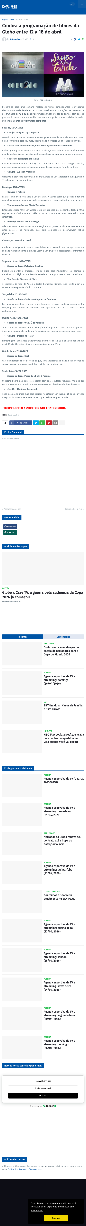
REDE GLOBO (22, 20)
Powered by (43, 1106)
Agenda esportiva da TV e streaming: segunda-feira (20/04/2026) (59, 1015)
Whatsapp (10, 532)
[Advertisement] (43, 1132)
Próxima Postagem (73, 509)
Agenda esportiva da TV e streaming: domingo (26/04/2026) (59, 680)
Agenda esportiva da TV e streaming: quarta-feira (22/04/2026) (59, 928)
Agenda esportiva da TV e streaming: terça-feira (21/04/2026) (59, 811)
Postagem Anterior (12, 509)
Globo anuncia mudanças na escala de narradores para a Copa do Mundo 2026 (61, 651)
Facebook (10, 526)
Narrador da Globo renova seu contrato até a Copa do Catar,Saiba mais (62, 840)
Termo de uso (35, 1169)
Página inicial (8, 20)
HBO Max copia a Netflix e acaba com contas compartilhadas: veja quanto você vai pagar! (64, 738)
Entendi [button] (56, 1218)
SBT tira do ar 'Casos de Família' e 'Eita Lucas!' (63, 707)
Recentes (23, 636)
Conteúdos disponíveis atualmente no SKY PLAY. (59, 896)
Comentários (63, 636)
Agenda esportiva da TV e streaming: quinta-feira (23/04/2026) (59, 869)
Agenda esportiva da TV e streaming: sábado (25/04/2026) (59, 957)
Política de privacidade (18, 1169)
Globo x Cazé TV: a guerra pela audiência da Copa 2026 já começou (42, 595)
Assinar (43, 1095)
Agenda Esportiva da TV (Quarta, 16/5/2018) (64, 780)
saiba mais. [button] (37, 1210)
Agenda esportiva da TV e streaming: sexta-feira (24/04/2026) (59, 986)
